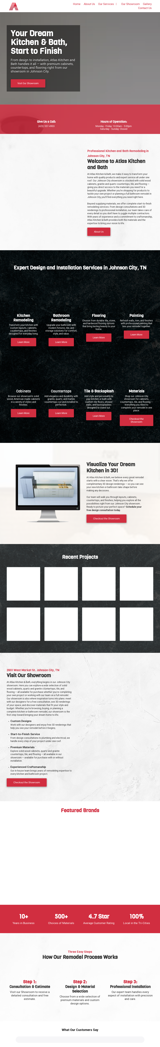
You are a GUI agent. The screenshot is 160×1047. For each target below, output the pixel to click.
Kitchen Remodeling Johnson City (16, 1036)
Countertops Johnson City (55, 1043)
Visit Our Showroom (28, 83)
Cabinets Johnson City (20, 1043)
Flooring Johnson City (48, 1039)
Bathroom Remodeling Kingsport (26, 1039)
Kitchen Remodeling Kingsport (42, 1036)
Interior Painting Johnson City (23, 1046)
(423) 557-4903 (101, 1001)
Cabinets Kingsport (37, 1043)
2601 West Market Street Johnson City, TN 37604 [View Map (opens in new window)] (110, 997)
